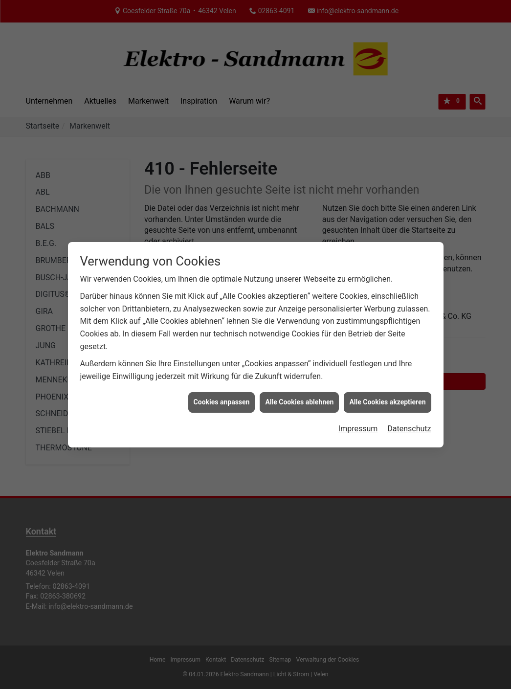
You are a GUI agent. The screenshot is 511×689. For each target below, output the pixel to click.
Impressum (358, 424)
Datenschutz (409, 424)
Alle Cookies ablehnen (299, 397)
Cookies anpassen (222, 397)
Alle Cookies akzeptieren (387, 397)
